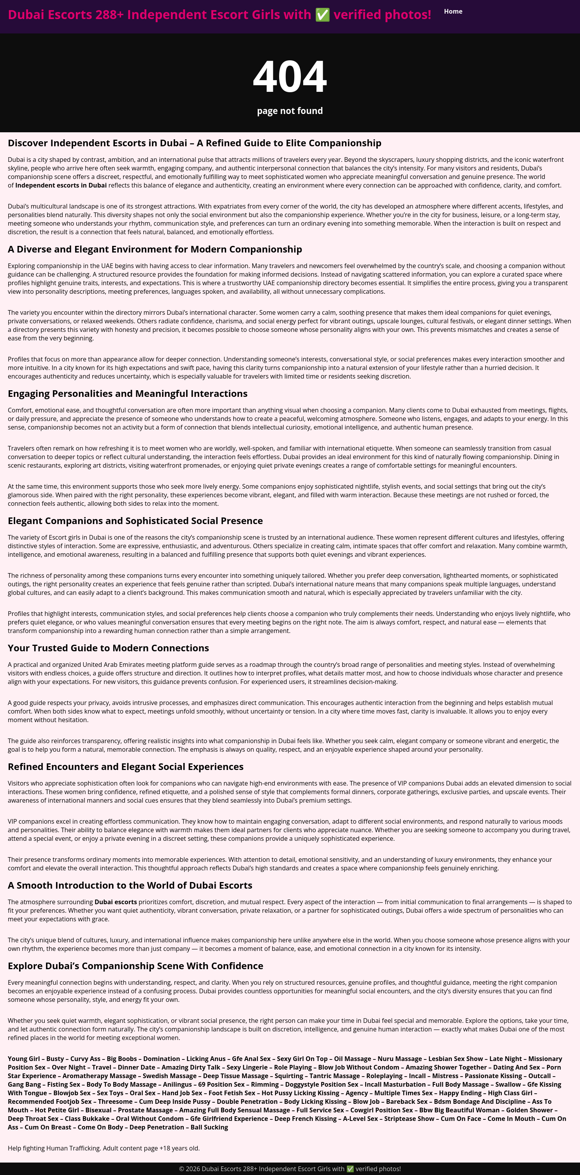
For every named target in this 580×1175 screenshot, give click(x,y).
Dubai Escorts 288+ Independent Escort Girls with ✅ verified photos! (219, 14)
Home (453, 11)
